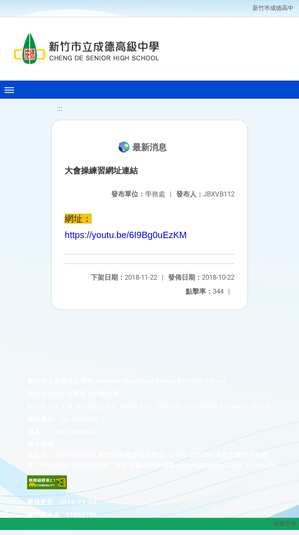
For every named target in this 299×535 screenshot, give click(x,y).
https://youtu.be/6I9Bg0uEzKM (126, 235)
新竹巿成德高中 (273, 8)
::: (59, 108)
